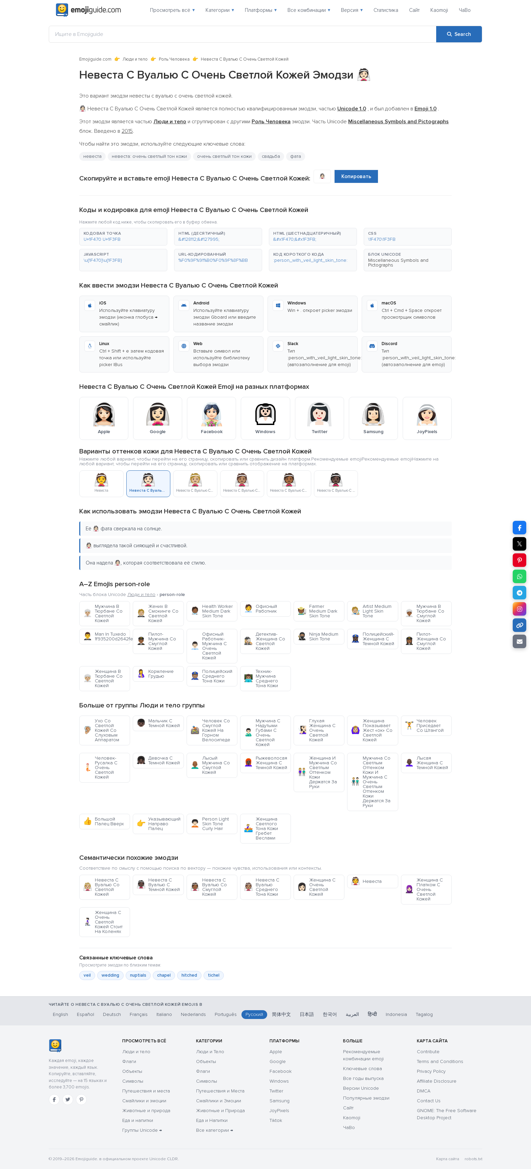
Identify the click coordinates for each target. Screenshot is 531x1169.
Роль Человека (174, 59)
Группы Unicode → (142, 1130)
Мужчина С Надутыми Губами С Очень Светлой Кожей (262, 732)
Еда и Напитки (212, 1120)
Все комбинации (309, 10)
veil (87, 975)
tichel (213, 975)
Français (139, 1014)
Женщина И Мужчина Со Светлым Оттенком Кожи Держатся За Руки (317, 772)
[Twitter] (67, 1099)
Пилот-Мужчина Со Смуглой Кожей (156, 641)
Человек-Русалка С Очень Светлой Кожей (100, 767)
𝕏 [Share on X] (519, 544)
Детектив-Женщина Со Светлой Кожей (264, 641)
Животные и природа (146, 1110)
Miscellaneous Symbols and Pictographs (398, 262)
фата (295, 156)
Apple (276, 1052)
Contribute (428, 1052)
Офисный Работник (260, 608)
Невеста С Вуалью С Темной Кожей (158, 884)
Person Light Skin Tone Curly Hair (209, 823)
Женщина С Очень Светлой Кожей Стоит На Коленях (103, 922)
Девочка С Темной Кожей (158, 760)
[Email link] (519, 641)
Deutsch (112, 1014)
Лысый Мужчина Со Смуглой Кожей (210, 765)
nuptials (138, 975)
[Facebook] (54, 1099)
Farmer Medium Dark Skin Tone (317, 611)
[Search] (459, 34)
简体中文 (281, 1014)
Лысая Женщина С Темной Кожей (426, 762)
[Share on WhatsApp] (519, 576)
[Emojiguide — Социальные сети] (55, 1046)
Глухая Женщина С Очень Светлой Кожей (316, 730)
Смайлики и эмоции (144, 1101)
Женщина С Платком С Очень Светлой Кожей (424, 889)
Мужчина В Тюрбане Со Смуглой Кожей (424, 613)
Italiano (164, 1014)
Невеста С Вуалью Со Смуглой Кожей (208, 887)
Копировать (356, 176)
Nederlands (193, 1014)
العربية (352, 1014)
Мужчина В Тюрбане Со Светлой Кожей (103, 613)
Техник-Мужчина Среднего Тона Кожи (261, 678)
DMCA (423, 1091)
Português (226, 1014)
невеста (92, 156)
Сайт (414, 10)
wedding (110, 975)
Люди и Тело (210, 1052)
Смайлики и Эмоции (218, 1101)
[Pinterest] (81, 1099)
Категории (220, 10)
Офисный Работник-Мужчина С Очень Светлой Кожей (208, 646)
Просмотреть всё (172, 10)
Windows (279, 1081)
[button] (123, 237)
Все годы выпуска (363, 1078)
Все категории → (214, 1130)
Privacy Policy (431, 1071)
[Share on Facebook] (519, 527)
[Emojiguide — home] (88, 10)
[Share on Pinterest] (519, 560)
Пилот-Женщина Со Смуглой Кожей (425, 641)
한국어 (330, 1014)
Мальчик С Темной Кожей (158, 723)
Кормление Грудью (155, 673)
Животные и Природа (220, 1110)
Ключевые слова (362, 1068)
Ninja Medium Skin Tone (317, 636)
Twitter (276, 1091)
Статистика (386, 10)
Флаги (129, 1061)
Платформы (261, 10)
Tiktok (276, 1120)
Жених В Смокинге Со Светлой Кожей (157, 613)
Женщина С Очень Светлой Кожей (316, 887)
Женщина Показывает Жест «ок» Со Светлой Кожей (371, 730)
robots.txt (473, 1159)
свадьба (271, 156)
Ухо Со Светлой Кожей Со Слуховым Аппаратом (101, 730)
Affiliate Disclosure (436, 1081)
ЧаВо (465, 10)
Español (85, 1014)
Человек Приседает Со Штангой (424, 725)
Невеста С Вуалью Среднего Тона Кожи (261, 887)
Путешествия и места (146, 1091)
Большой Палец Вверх (103, 821)
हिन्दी (372, 1014)
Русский (254, 1014)
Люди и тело (135, 59)
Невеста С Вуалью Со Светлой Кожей (101, 887)
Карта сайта (447, 1159)
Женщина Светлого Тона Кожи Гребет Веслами (261, 828)
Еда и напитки (137, 1120)
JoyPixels (279, 1110)
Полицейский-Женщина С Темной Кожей (372, 638)
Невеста (366, 881)
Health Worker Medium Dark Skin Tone (211, 611)
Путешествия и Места (220, 1091)
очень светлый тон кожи (224, 156)
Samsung (280, 1101)
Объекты (132, 1071)
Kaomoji (439, 10)
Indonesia (396, 1014)
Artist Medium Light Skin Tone (371, 611)
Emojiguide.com (95, 59)
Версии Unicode (361, 1088)
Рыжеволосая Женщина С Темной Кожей (265, 762)
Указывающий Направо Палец (158, 823)
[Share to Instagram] (519, 609)
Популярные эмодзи (366, 1098)
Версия (352, 10)
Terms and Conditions (440, 1061)
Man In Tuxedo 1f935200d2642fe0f (106, 636)
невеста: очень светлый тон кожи (149, 156)
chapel (164, 975)
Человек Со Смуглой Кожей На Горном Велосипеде (210, 730)
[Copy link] (519, 625)
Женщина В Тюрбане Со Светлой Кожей (103, 678)
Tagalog (424, 1014)
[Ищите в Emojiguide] (242, 34)
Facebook (281, 1071)
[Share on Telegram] (519, 592)
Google (278, 1061)
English (60, 1014)
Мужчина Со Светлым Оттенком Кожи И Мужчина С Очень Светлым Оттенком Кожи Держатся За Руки (370, 781)
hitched (189, 975)
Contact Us (429, 1101)
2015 (127, 131)
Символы (132, 1081)
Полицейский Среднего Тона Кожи (211, 676)
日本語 (307, 1014)
